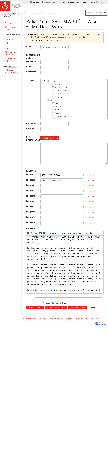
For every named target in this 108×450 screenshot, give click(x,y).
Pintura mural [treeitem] (58, 90)
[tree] (74, 99)
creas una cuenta (58, 37)
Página (26, 13)
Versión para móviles (92, 322)
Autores (9, 39)
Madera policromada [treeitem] (61, 116)
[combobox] (54, 47)
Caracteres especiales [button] (72, 237)
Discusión (62, 2)
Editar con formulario (61, 13)
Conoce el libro (10, 28)
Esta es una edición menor (40, 307)
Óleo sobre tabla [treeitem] (59, 87)
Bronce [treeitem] (56, 106)
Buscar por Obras (10, 60)
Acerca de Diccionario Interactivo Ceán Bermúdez (55, 322)
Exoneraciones (78, 322)
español (36, 2)
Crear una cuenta (88, 2)
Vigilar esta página (62, 307)
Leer (47, 13)
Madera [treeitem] (56, 112)
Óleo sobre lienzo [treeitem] (60, 84)
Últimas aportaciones (11, 71)
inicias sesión (43, 37)
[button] (28, 237)
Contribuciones (74, 2)
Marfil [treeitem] (55, 109)
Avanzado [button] (53, 237)
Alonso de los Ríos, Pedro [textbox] (54, 47)
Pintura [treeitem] (50, 81)
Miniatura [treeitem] (56, 97)
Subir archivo (88, 179)
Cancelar (92, 311)
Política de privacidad (30, 322)
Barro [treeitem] (55, 103)
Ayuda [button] (89, 237)
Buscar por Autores (10, 53)
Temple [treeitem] (56, 93)
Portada (9, 23)
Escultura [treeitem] (51, 100)
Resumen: (30, 303)
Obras (8, 43)
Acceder (101, 2)
